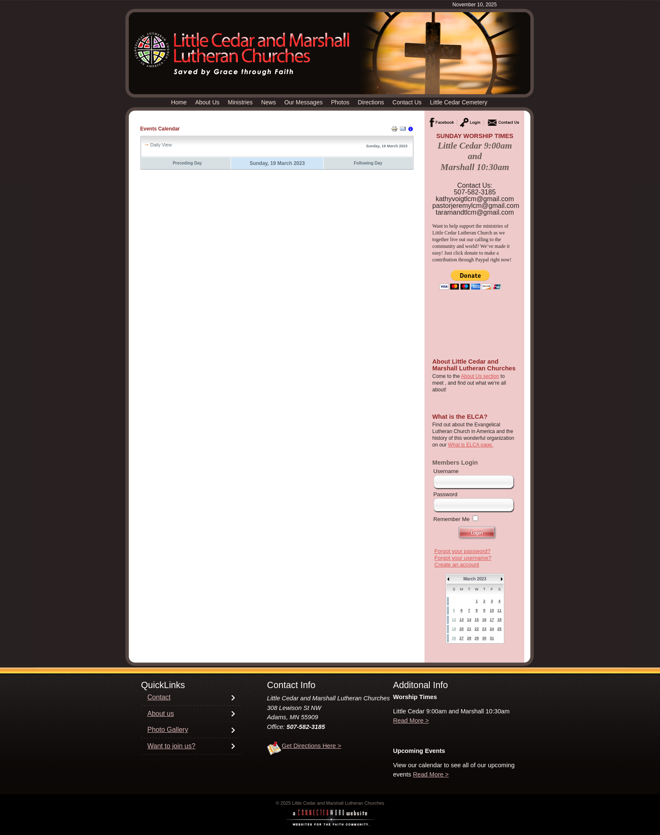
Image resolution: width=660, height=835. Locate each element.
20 (461, 629)
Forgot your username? (462, 558)
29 (476, 638)
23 (484, 629)
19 (454, 629)
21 (469, 629)
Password (446, 494)
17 (492, 619)
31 (492, 638)
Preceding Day (187, 163)
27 (461, 638)
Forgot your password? (462, 551)
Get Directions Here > (311, 745)
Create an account (456, 564)
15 (476, 619)
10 (492, 610)
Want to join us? (171, 746)
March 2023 (474, 579)
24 (492, 629)
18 (499, 619)
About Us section (480, 376)
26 (454, 638)
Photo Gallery (167, 729)
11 (499, 610)
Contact (158, 697)
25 (499, 629)
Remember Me (452, 519)
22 (476, 629)
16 (484, 619)
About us (160, 713)
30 (484, 638)
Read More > (411, 720)
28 (469, 638)
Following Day (368, 163)
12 (454, 619)
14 (469, 619)
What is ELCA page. (470, 445)
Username (446, 471)
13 (461, 619)
